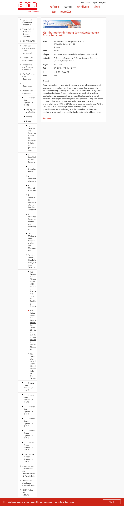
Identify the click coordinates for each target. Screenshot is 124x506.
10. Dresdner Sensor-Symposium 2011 (29, 458)
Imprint (95, 3)
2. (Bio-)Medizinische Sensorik (32, 158)
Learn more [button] (69, 502)
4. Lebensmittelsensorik (32, 178)
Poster (28, 121)
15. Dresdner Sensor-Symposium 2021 (29, 398)
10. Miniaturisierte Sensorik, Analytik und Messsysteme (32, 242)
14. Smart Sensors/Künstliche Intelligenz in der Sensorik (32, 261)
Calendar (97, 6)
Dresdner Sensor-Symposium (29, 91)
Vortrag (29, 116)
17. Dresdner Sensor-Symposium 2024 (29, 101)
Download (47, 118)
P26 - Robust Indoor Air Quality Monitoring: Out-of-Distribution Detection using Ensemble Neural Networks (33, 330)
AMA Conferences (27, 84)
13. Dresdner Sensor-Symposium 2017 (29, 422)
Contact (88, 3)
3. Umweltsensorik (32, 169)
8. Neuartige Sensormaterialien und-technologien (32, 221)
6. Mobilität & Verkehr (32, 188)
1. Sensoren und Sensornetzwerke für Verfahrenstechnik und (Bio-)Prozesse (32, 138)
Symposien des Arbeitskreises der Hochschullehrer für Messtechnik (28, 471)
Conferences (54, 6)
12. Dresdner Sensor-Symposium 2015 (29, 434)
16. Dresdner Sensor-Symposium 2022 (29, 386)
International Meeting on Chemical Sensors (29, 483)
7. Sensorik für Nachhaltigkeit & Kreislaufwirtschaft (32, 202)
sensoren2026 (66, 11)
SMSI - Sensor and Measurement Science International (29, 49)
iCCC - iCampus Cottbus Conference (28, 76)
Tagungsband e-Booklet (31, 110)
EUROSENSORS (28, 41)
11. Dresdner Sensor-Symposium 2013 (29, 446)
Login (54, 11)
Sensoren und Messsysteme (27, 58)
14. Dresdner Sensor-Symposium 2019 (29, 410)
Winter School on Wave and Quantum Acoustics (29, 33)
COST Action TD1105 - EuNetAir (27, 492)
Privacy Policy (102, 3)
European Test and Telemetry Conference (27, 67)
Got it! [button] (111, 502)
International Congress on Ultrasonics (27, 22)
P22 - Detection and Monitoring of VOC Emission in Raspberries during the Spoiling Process (33, 289)
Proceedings (68, 6)
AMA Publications (83, 6)
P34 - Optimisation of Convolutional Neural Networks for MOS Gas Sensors (33, 366)
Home (82, 3)
